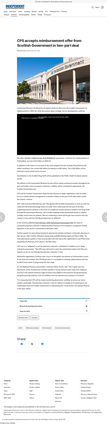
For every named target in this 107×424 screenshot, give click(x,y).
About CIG (58, 398)
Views (6, 391)
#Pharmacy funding (32, 328)
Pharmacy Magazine (87, 384)
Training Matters (86, 387)
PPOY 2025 (7, 398)
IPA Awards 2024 (9, 394)
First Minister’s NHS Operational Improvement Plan (54, 223)
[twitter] (32, 344)
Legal (31, 391)
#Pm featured (47, 328)
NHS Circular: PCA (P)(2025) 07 (43, 158)
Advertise (58, 401)
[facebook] (22, 344)
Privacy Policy (59, 387)
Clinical (31, 398)
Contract (34, 317)
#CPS (20, 328)
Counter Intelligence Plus (89, 398)
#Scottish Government (62, 328)
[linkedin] (42, 344)
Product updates (34, 387)
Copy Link (53, 301)
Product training (34, 384)
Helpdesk (58, 394)
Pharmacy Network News (89, 394)
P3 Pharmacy (86, 412)
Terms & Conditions (61, 384)
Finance (31, 394)
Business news (23, 317)
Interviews (7, 387)
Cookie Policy (59, 391)
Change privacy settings (7, 423)
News (5, 384)
